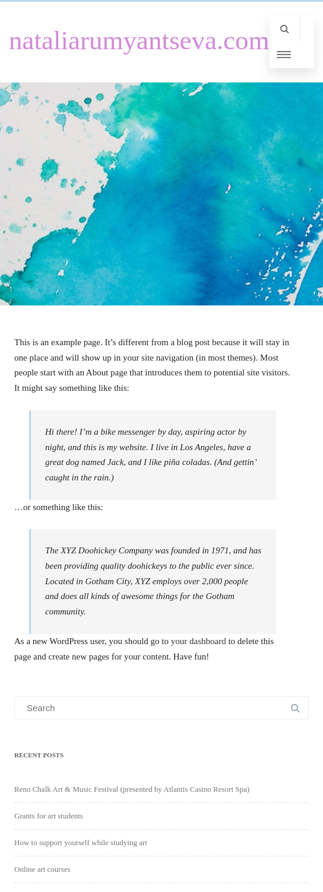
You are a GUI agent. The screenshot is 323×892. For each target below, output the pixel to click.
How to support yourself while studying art (80, 842)
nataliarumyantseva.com (139, 40)
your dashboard (198, 641)
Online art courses (42, 869)
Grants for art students (48, 815)
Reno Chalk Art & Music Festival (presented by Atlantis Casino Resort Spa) (131, 789)
